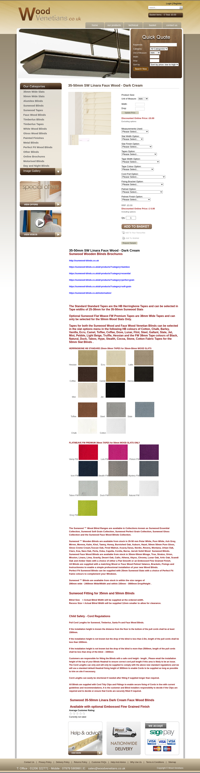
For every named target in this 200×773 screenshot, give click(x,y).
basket (152, 25)
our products (114, 25)
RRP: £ (124, 205)
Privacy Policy (45, 762)
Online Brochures (34, 156)
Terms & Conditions (155, 762)
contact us (171, 25)
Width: (135, 57)
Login (169, 3)
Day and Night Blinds (36, 165)
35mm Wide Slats (34, 91)
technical (133, 25)
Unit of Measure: (140, 53)
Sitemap (172, 762)
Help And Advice (118, 762)
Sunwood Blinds (33, 105)
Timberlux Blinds (33, 119)
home (95, 25)
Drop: (135, 61)
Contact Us (29, 762)
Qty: (123, 218)
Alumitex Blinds (33, 100)
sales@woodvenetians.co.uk (106, 768)
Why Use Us (136, 762)
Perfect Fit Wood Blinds (37, 147)
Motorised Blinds (33, 161)
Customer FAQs (99, 762)
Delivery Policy (63, 762)
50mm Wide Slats (34, 96)
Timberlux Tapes (33, 124)
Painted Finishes (33, 137)
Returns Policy (80, 762)
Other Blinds (31, 151)
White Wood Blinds (35, 128)
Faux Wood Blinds (34, 114)
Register (177, 3)
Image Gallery (32, 170)
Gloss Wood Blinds (35, 133)
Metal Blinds (30, 142)
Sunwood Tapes (33, 110)
